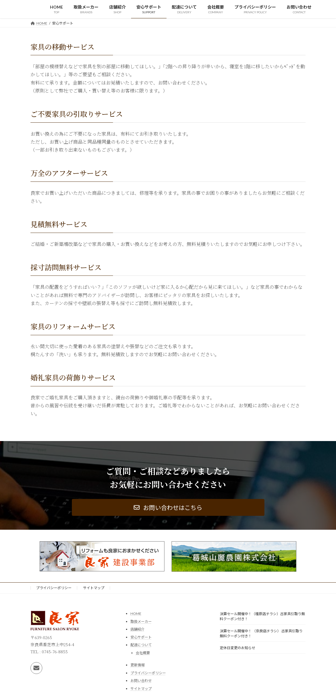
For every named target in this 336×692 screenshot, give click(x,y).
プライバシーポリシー (54, 588)
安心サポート (141, 637)
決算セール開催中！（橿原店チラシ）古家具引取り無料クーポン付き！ (262, 616)
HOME (135, 613)
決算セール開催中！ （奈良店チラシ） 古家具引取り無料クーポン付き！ (261, 633)
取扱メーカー (141, 621)
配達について (141, 645)
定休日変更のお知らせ (237, 647)
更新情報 (137, 664)
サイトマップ (93, 588)
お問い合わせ (141, 680)
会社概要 (143, 652)
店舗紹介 (137, 629)
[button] (168, 507)
